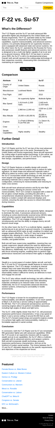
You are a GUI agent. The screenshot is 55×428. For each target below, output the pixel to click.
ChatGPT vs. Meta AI (10, 396)
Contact (50, 415)
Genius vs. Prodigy (9, 377)
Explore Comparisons (44, 3)
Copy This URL (27, 69)
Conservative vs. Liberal (11, 381)
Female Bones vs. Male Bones (14, 369)
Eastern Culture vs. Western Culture (16, 373)
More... (5, 408)
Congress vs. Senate (10, 400)
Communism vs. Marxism (12, 385)
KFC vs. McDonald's (10, 404)
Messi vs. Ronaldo (9, 389)
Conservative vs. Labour (12, 392)
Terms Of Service (48, 418)
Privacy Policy (49, 420)
